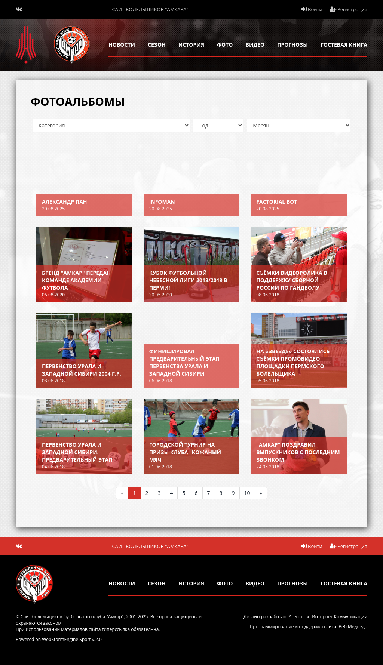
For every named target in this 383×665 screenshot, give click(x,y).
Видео (255, 44)
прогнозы (292, 44)
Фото (225, 44)
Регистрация (349, 9)
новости (121, 44)
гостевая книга (344, 44)
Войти (311, 9)
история (191, 44)
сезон (157, 44)
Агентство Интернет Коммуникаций (328, 616)
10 (247, 492)
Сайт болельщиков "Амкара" (150, 9)
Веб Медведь (352, 627)
